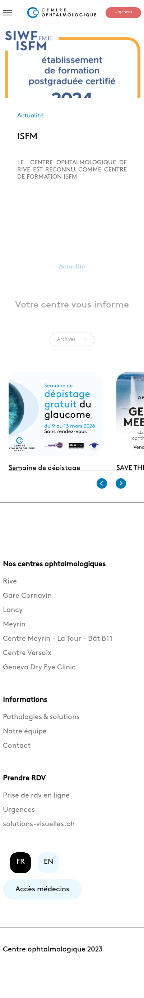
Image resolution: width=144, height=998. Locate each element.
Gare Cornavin (27, 609)
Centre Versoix (27, 666)
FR (21, 875)
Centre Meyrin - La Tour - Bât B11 (57, 652)
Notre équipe (25, 745)
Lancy (13, 623)
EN (48, 875)
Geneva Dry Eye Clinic (39, 681)
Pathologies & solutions (41, 730)
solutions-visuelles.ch (39, 837)
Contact (17, 759)
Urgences (123, 12)
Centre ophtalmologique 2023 (53, 963)
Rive (10, 595)
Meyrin (14, 638)
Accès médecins (42, 903)
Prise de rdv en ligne (36, 809)
